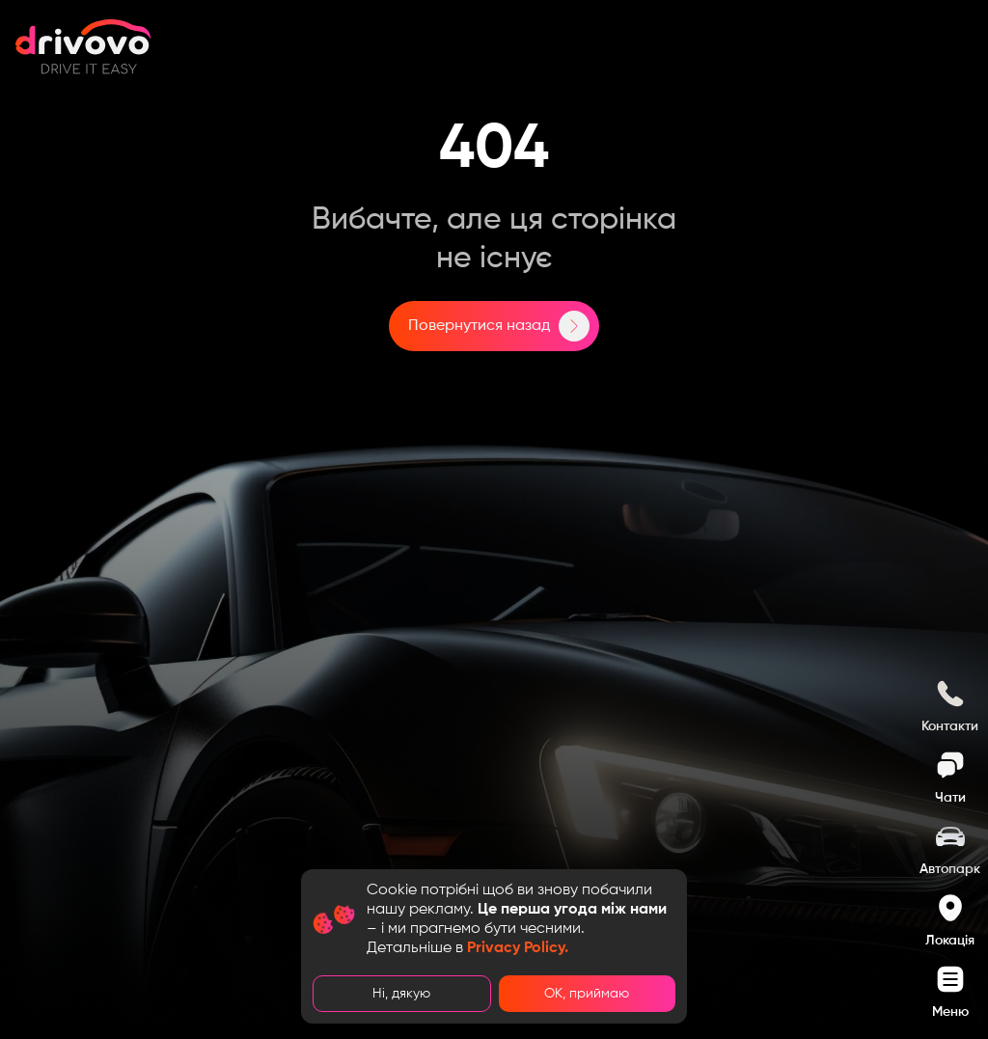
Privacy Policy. (517, 948)
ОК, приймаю (586, 993)
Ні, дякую (401, 993)
